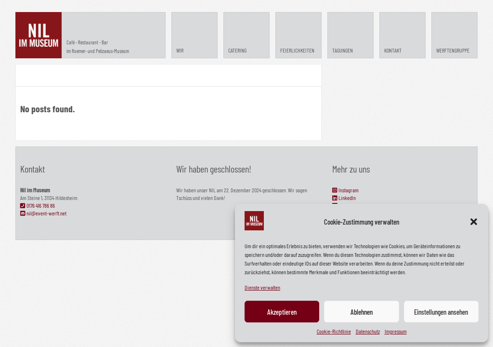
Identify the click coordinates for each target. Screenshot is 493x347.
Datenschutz (368, 331)
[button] (474, 222)
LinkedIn (344, 197)
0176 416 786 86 (37, 205)
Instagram (345, 190)
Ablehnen (361, 311)
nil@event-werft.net (43, 213)
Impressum (396, 331)
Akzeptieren (282, 311)
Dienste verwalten (262, 287)
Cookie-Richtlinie (334, 331)
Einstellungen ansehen (441, 311)
